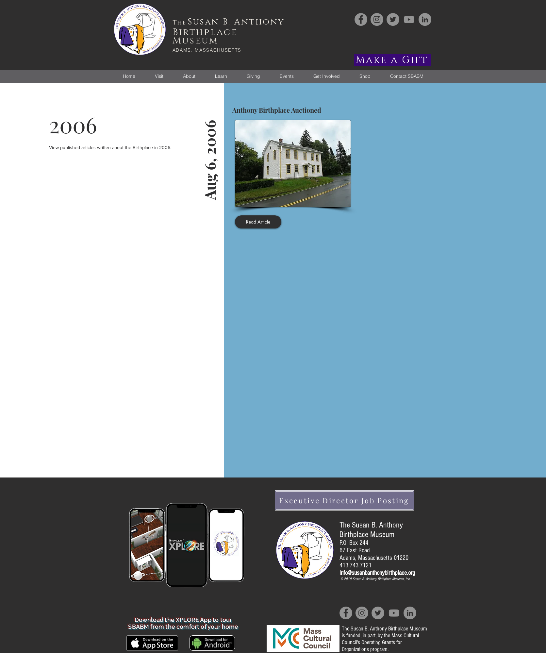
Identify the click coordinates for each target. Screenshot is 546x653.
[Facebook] (361, 19)
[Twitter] (393, 19)
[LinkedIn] (425, 19)
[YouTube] (409, 19)
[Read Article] (258, 221)
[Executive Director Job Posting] (344, 500)
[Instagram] (377, 19)
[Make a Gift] (392, 60)
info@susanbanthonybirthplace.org (377, 573)
